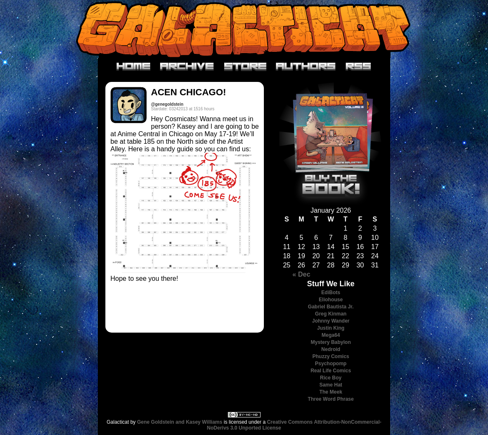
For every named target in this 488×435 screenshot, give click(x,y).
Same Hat (330, 385)
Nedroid (330, 349)
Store (245, 66)
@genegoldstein (167, 104)
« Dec (301, 274)
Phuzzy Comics (330, 356)
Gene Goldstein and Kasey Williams (179, 422)
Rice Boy (330, 378)
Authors (306, 66)
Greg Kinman (330, 314)
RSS (358, 66)
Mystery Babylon (331, 342)
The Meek (330, 392)
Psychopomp (330, 363)
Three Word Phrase (331, 399)
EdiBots (330, 292)
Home (133, 66)
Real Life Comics (331, 371)
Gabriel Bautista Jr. (330, 307)
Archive (187, 66)
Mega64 (331, 335)
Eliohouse (330, 300)
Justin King (330, 328)
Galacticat (244, 29)
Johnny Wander (331, 321)
